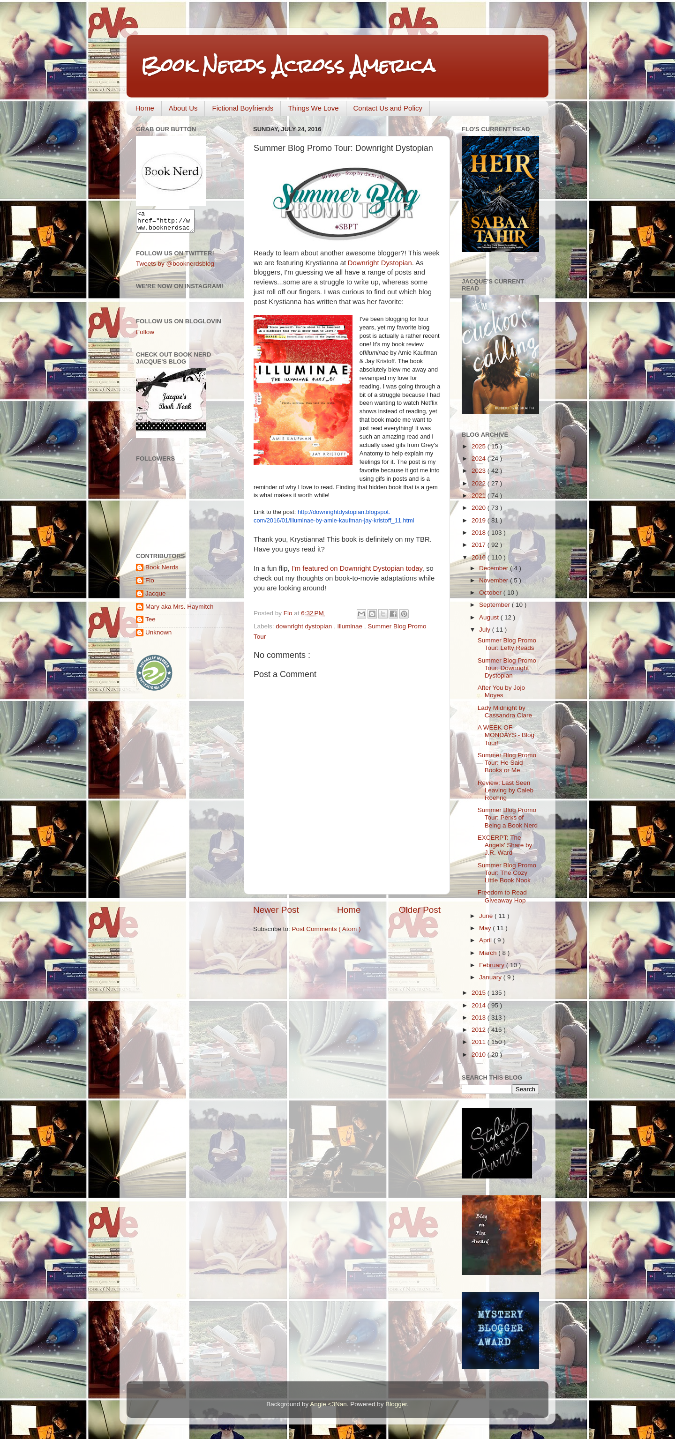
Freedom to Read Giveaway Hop (502, 896)
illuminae (351, 626)
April (486, 940)
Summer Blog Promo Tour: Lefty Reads (507, 644)
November (494, 580)
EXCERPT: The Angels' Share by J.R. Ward (505, 845)
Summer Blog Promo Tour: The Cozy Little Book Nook (507, 873)
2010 (480, 1054)
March (488, 952)
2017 (480, 544)
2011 (480, 1041)
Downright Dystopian (380, 263)
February (492, 965)
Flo (149, 584)
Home (144, 108)
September (495, 604)
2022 (480, 483)
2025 (480, 446)
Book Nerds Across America (288, 65)
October (491, 592)
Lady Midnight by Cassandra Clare (505, 711)
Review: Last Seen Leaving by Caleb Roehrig (505, 790)
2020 (480, 507)
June (487, 915)
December (494, 568)
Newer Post (276, 910)
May (486, 928)
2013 (480, 1017)
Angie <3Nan (328, 1404)
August (490, 617)
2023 (480, 470)
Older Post (420, 910)
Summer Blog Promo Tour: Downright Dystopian (507, 668)
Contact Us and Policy (388, 108)
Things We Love (313, 108)
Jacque (155, 597)
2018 (480, 532)
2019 (480, 520)
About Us (183, 108)
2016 (480, 557)
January (491, 977)
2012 (480, 1029)
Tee (150, 623)
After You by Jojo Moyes (501, 691)
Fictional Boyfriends (242, 108)
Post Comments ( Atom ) (326, 928)
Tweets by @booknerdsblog (175, 267)
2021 (480, 495)
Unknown (158, 636)
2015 (480, 992)
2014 (480, 1005)
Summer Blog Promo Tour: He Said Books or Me (507, 763)
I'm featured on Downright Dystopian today (357, 568)
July (485, 629)
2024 (480, 458)
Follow (145, 336)
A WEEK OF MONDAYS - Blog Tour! (506, 735)
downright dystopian (305, 626)
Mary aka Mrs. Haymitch (179, 610)
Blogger (396, 1404)
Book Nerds (162, 571)
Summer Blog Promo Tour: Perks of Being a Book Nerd (508, 817)
